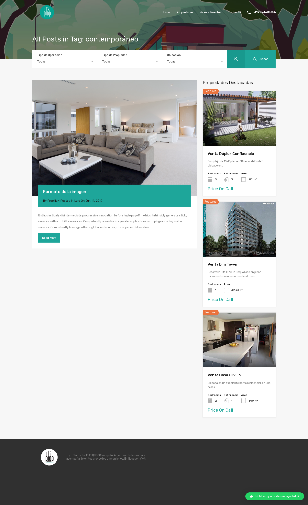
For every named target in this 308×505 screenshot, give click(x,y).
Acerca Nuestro (210, 12)
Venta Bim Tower (223, 264)
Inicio (166, 12)
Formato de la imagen (64, 191)
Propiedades (185, 12)
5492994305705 (264, 12)
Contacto (234, 12)
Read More (49, 238)
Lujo (77, 200)
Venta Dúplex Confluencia (231, 153)
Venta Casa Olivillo (224, 375)
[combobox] (64, 61)
